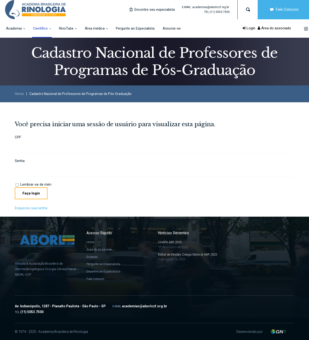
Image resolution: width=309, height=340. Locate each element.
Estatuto (92, 257)
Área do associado (274, 28)
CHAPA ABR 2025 (170, 242)
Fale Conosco (95, 279)
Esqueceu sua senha (31, 208)
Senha (20, 161)
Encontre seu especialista (152, 9)
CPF (18, 137)
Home (19, 94)
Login (249, 28)
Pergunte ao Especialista (103, 264)
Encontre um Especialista (103, 271)
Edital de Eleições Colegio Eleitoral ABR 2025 (187, 254)
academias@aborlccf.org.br (210, 7)
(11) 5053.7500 (220, 12)
